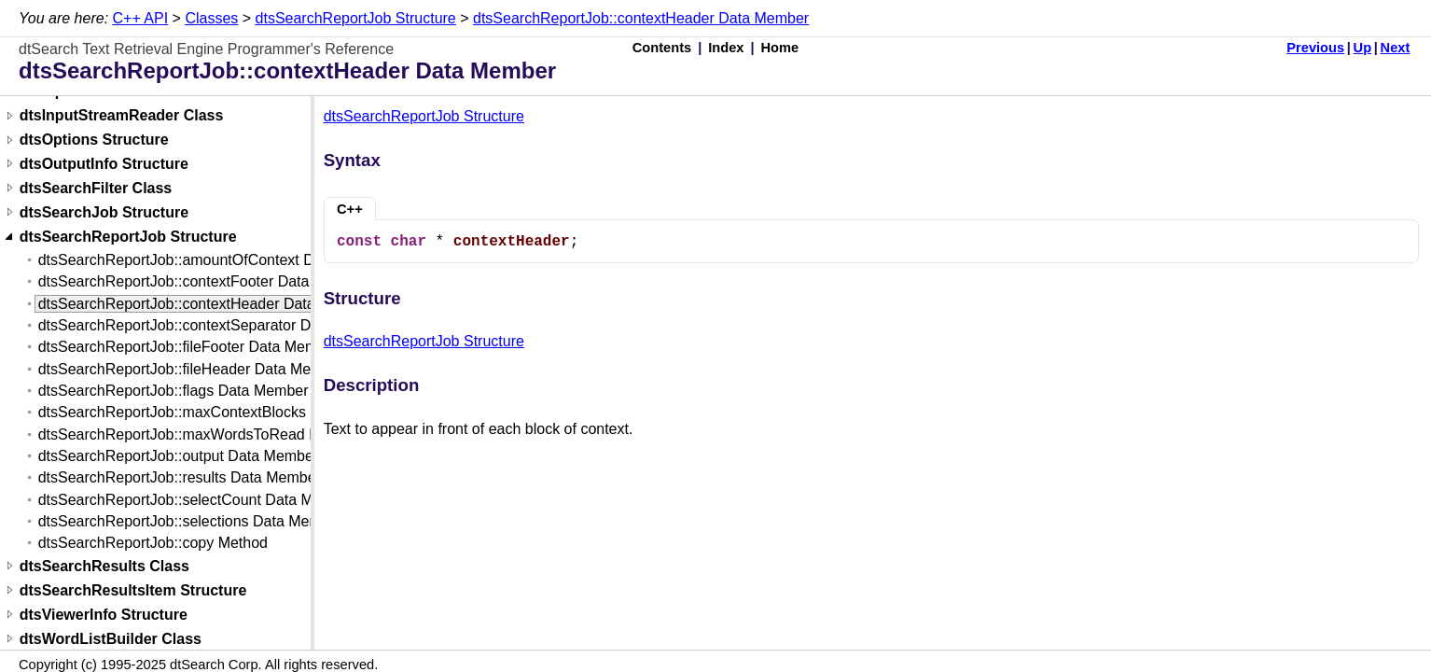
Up (1363, 47)
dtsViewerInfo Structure (104, 615)
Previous (1315, 47)
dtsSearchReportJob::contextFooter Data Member (203, 281)
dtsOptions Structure (94, 140)
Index (725, 47)
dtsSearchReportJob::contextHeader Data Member (641, 18)
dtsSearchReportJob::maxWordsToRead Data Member (218, 434)
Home (780, 47)
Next (1395, 47)
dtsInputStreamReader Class (122, 116)
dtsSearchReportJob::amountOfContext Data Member (216, 260)
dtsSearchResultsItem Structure (133, 590)
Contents (662, 47)
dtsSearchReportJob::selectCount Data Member (197, 500)
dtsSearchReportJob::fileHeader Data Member (191, 369)
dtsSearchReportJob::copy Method (153, 543)
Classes (211, 18)
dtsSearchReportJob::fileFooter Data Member (189, 347)
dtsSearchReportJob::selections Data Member (190, 521)
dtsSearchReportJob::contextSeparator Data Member (214, 325)
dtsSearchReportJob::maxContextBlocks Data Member (219, 412)
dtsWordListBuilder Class (110, 639)
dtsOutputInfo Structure (104, 164)
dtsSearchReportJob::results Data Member (179, 477)
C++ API (141, 18)
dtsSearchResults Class (104, 566)
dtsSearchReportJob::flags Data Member (173, 391)
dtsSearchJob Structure (104, 212)
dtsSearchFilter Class (96, 188)
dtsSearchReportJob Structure (356, 18)
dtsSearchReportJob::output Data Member (178, 456)
